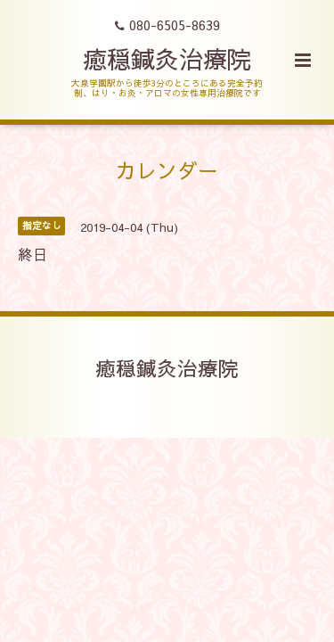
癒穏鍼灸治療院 (167, 58)
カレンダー (167, 170)
